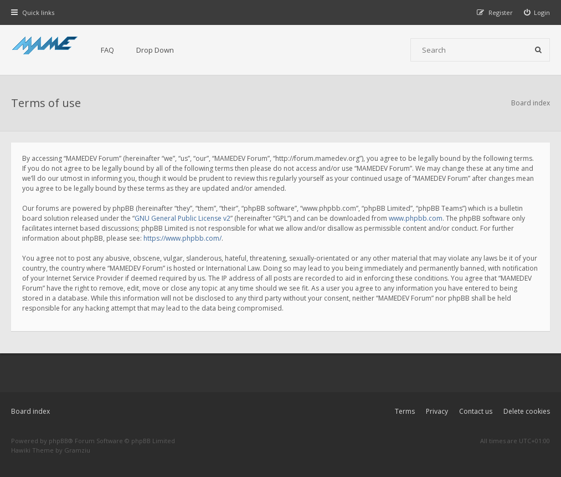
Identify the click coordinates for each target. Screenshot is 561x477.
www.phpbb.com (415, 218)
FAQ (107, 50)
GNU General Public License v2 (182, 218)
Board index (30, 411)
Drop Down (155, 50)
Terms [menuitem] (405, 411)
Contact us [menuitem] (475, 411)
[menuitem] (537, 12)
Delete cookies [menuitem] (526, 411)
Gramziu (77, 450)
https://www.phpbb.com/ (182, 238)
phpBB (58, 441)
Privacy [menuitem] (437, 411)
